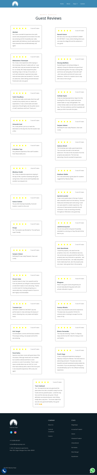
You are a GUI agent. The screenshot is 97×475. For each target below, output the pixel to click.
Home (62, 4)
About (68, 4)
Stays (74, 4)
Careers (82, 4)
